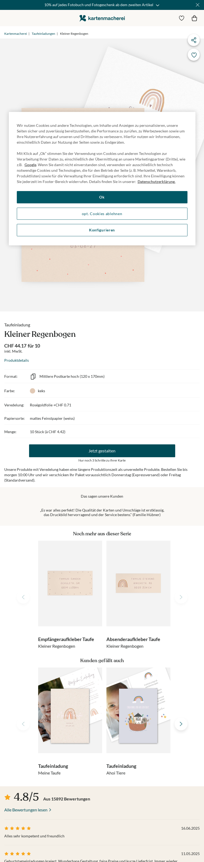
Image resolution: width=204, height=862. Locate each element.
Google (30, 164)
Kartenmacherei (15, 34)
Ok (102, 197)
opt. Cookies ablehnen (102, 213)
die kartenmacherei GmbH (102, 18)
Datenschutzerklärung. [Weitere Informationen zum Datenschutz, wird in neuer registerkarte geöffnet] (156, 181)
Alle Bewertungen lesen (25, 809)
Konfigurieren (102, 230)
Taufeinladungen (43, 34)
